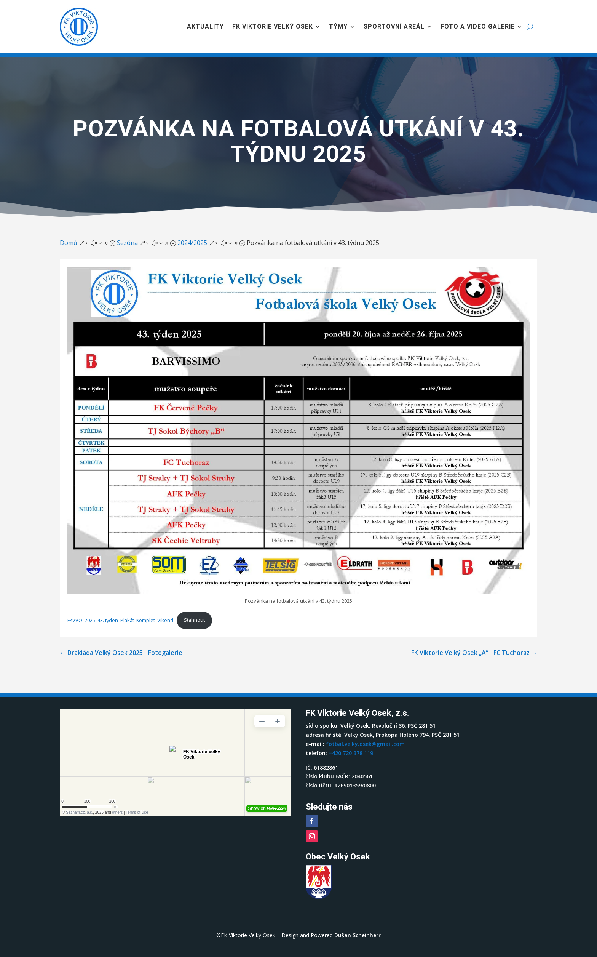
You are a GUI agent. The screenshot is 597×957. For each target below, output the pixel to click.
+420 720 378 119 (351, 753)
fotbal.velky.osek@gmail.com (365, 743)
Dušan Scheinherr (357, 935)
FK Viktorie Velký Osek (272, 26)
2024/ (192, 242)
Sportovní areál (394, 26)
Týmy (338, 26)
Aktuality (205, 26)
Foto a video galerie (478, 26)
